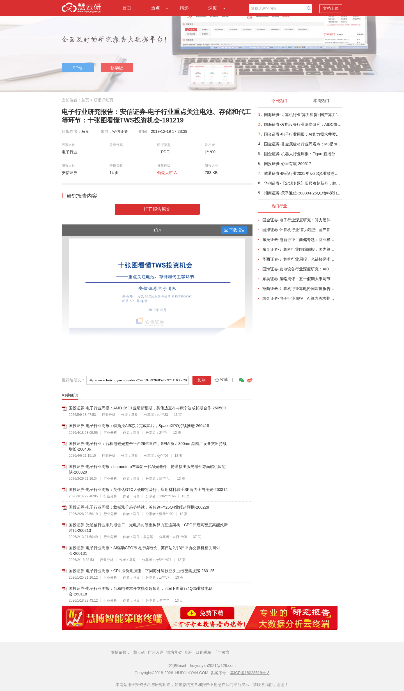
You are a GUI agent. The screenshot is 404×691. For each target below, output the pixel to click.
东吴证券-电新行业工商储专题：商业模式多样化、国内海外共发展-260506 (299, 239)
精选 (184, 8)
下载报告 (234, 230)
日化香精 (203, 652)
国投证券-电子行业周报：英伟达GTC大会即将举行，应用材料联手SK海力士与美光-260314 (148, 489)
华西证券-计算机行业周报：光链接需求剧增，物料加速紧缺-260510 (299, 259)
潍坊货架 (174, 652)
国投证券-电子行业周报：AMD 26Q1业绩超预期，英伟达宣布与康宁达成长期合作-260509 (147, 408)
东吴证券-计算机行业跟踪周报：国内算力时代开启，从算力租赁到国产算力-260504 (299, 249)
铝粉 (189, 652)
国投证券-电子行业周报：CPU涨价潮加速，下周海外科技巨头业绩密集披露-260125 (142, 571)
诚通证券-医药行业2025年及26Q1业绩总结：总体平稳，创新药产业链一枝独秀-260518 (303, 173)
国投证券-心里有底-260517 (287, 163)
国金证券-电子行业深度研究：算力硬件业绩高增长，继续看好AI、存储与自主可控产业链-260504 (299, 220)
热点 (155, 8)
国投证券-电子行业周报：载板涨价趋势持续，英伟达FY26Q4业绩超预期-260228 (139, 507)
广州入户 (156, 652)
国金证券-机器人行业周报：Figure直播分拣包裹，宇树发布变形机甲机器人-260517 (303, 154)
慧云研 (139, 652)
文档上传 (331, 8)
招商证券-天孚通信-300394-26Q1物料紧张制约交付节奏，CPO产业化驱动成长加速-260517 (303, 193)
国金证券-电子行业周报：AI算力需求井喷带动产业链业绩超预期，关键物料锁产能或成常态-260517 (303, 134)
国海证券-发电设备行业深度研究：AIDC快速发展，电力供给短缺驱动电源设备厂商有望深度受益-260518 (303, 124)
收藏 (221, 379)
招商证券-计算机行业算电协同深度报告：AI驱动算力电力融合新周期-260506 (299, 288)
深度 (212, 8)
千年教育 (222, 652)
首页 (126, 8)
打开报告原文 (157, 209)
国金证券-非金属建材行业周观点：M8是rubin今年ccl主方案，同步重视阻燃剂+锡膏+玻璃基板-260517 (303, 144)
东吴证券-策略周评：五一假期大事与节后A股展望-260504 (299, 279)
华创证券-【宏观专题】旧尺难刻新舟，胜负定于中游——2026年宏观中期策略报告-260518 (303, 183)
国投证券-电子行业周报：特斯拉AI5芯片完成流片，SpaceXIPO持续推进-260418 (139, 425)
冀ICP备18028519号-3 (249, 673)
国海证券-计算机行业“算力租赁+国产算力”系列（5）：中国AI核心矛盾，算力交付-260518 (303, 114)
